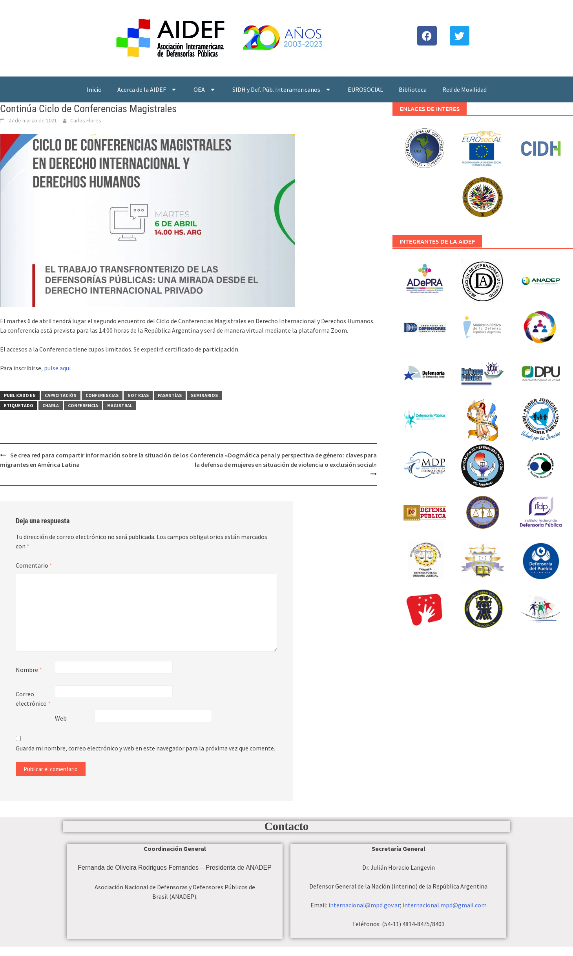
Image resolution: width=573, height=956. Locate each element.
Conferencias (102, 395)
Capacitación (61, 395)
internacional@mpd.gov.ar (364, 905)
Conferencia (83, 405)
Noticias (138, 395)
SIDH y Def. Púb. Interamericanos (282, 89)
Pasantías (170, 395)
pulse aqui (57, 368)
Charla (50, 405)
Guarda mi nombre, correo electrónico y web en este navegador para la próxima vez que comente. (145, 748)
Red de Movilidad (464, 89)
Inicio (94, 89)
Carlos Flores (85, 120)
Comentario (34, 565)
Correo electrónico (33, 698)
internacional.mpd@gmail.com (445, 905)
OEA (205, 89)
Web (61, 718)
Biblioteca (413, 89)
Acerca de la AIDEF (147, 89)
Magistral (119, 405)
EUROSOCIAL (365, 89)
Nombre (29, 670)
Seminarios (204, 395)
